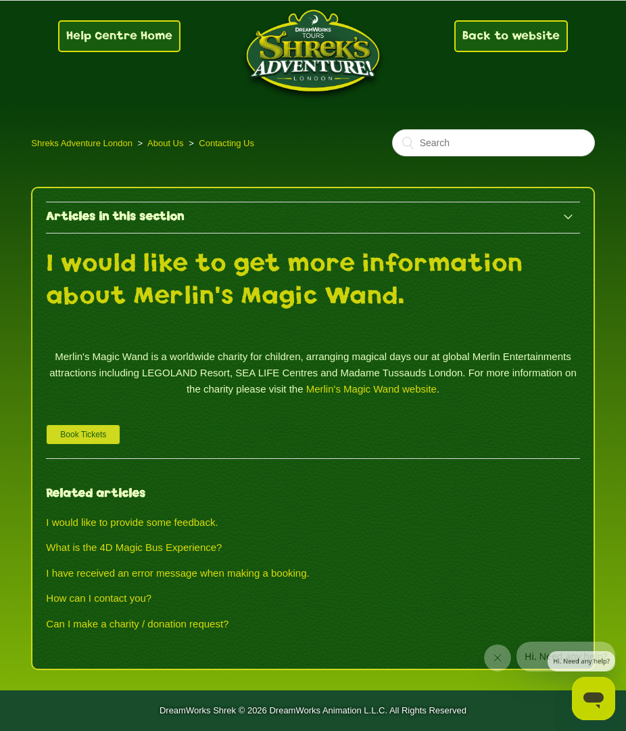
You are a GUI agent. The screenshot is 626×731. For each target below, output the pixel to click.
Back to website (511, 35)
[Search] (493, 142)
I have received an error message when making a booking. (177, 573)
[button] (83, 434)
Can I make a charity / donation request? (137, 623)
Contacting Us (226, 143)
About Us (165, 143)
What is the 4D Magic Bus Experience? (134, 547)
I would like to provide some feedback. (132, 522)
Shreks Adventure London (82, 143)
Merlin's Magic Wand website (371, 389)
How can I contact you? (98, 598)
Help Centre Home (119, 35)
